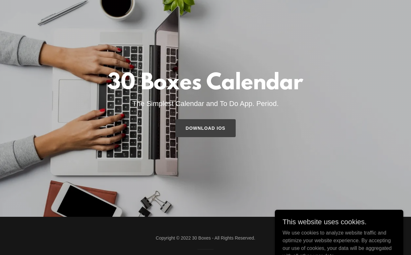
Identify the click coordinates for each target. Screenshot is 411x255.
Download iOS (205, 128)
